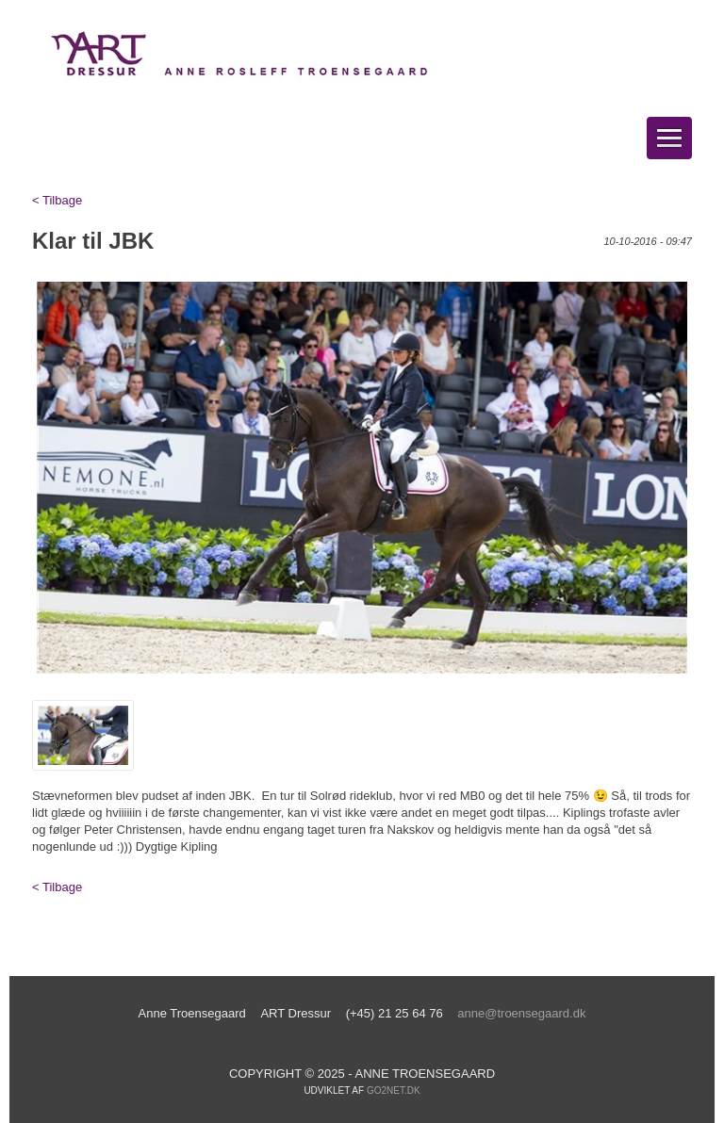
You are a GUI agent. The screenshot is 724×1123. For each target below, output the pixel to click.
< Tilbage (57, 200)
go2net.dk (393, 1090)
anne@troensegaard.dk (521, 1013)
